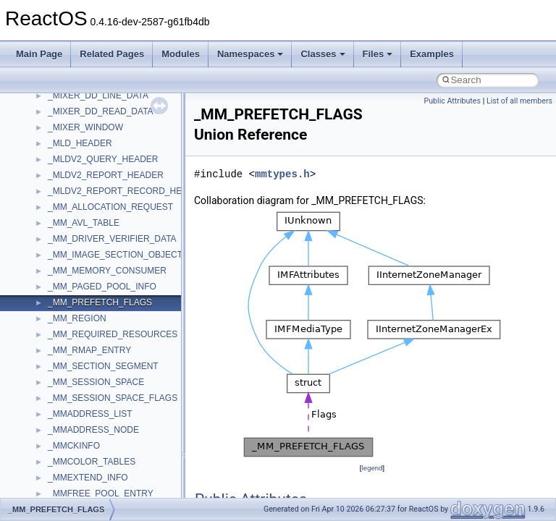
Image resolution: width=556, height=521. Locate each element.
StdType (64, 289)
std (53, 257)
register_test (72, 177)
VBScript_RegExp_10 (90, 464)
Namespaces (250, 53)
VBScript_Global (79, 448)
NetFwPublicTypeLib (87, 98)
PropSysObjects (79, 114)
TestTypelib (69, 320)
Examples (432, 53)
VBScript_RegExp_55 (90, 480)
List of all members (519, 101)
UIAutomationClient (85, 432)
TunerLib (65, 368)
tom (55, 352)
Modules (180, 53)
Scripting (65, 193)
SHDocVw (68, 209)
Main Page (39, 53)
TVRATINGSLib (78, 384)
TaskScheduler (76, 305)
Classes (322, 53)
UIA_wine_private (82, 416)
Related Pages (112, 53)
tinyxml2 (64, 336)
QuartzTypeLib (76, 161)
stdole (59, 273)
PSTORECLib (74, 145)
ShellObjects (72, 241)
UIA (55, 400)
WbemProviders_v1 (86, 496)
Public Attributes (452, 101)
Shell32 (62, 225)
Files (378, 53)
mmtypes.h (282, 174)
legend (371, 468)
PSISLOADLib (75, 129)
